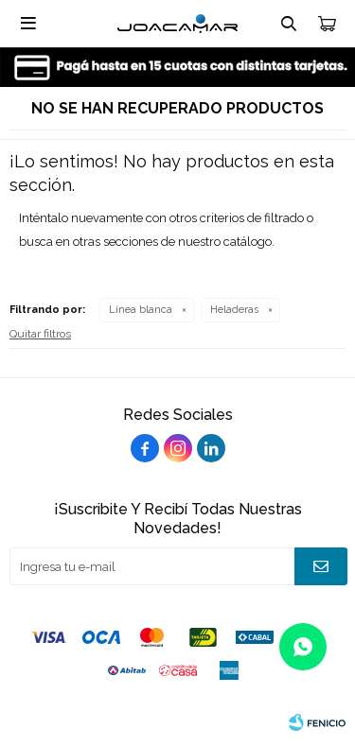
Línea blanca (140, 310)
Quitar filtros (40, 333)
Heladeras (234, 310)
